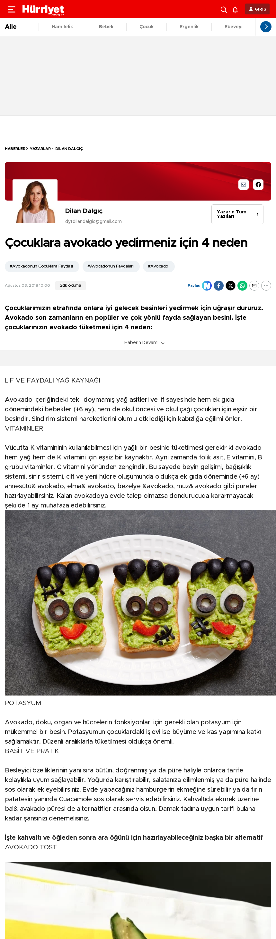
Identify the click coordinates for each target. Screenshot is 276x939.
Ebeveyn (234, 27)
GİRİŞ (260, 9)
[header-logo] (43, 9)
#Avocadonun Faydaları (110, 266)
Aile (11, 27)
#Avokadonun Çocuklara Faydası (41, 266)
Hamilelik (62, 27)
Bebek (106, 27)
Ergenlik (189, 27)
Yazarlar (40, 149)
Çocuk (146, 27)
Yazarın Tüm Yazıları (231, 214)
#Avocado (158, 266)
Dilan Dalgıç (69, 149)
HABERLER (15, 149)
